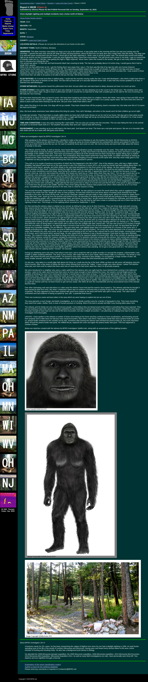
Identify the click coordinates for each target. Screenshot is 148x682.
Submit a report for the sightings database (41, 667)
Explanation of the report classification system (43, 665)
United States (41, 3)
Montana (50, 3)
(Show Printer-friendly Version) (31, 18)
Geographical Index (27, 3)
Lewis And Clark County (64, 3)
